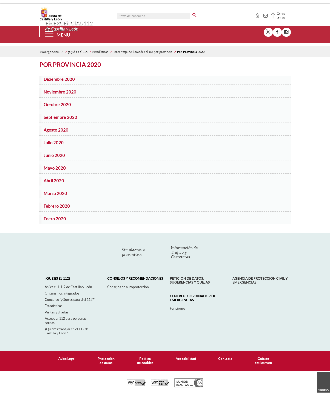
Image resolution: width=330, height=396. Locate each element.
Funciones (177, 308)
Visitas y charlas (56, 312)
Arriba (323, 389)
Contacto (225, 359)
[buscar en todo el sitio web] (194, 14)
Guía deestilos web (263, 361)
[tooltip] (257, 15)
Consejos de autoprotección (128, 287)
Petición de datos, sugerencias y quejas (190, 280)
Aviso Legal (66, 359)
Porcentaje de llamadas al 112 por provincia (142, 52)
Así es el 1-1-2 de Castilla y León (68, 287)
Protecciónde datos (106, 361)
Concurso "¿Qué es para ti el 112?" (70, 299)
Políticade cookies (145, 361)
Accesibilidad (186, 359)
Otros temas (280, 15)
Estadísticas (100, 52)
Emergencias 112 (51, 52)
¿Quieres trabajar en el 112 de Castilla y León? (67, 331)
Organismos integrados (62, 293)
